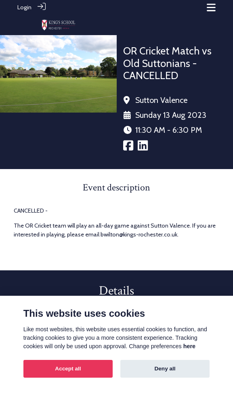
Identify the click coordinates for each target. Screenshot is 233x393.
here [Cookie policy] (189, 346)
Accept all (68, 369)
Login (24, 7)
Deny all (164, 369)
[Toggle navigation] (211, 7)
